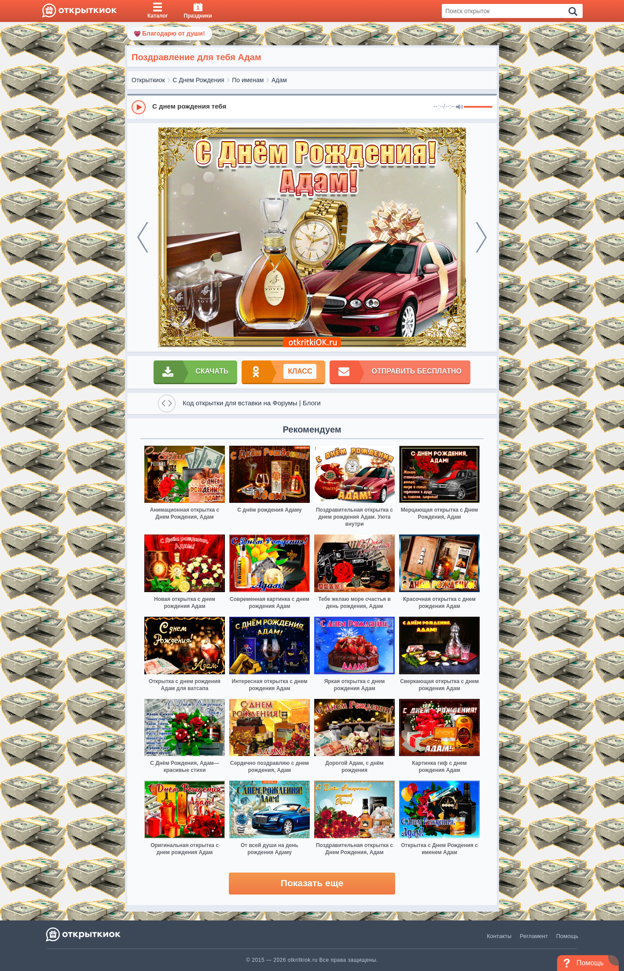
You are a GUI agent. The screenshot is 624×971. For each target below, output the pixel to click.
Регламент (534, 936)
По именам (248, 80)
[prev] (142, 237)
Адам (279, 80)
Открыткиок (148, 80)
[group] (312, 107)
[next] (481, 237)
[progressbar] (478, 107)
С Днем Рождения (198, 80)
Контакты (499, 936)
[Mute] (459, 107)
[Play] (139, 107)
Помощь (567, 936)
